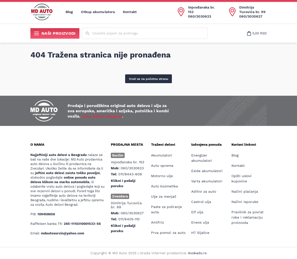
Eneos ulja (200, 222)
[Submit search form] (87, 33)
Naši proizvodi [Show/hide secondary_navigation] (55, 33)
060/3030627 (250, 16)
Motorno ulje (162, 176)
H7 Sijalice (200, 233)
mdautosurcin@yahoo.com (62, 233)
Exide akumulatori (207, 171)
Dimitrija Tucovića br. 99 (252, 9)
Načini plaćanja (244, 191)
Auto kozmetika (164, 186)
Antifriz (157, 222)
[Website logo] (41, 12)
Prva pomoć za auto (168, 233)
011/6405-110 (129, 219)
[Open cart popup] (257, 33)
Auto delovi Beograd (102, 116)
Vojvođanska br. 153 (201, 9)
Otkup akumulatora (98, 12)
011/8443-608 (130, 174)
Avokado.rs (197, 253)
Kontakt (130, 12)
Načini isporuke (244, 202)
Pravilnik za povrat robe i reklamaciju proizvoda (247, 217)
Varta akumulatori (206, 181)
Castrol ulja (201, 202)
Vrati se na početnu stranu (148, 79)
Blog (69, 12)
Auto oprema (162, 166)
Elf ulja (197, 212)
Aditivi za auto (203, 191)
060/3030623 (199, 16)
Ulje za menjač (163, 196)
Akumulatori (161, 155)
